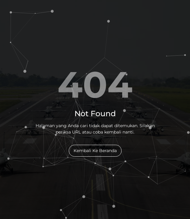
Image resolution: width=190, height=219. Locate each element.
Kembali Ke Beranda (95, 150)
